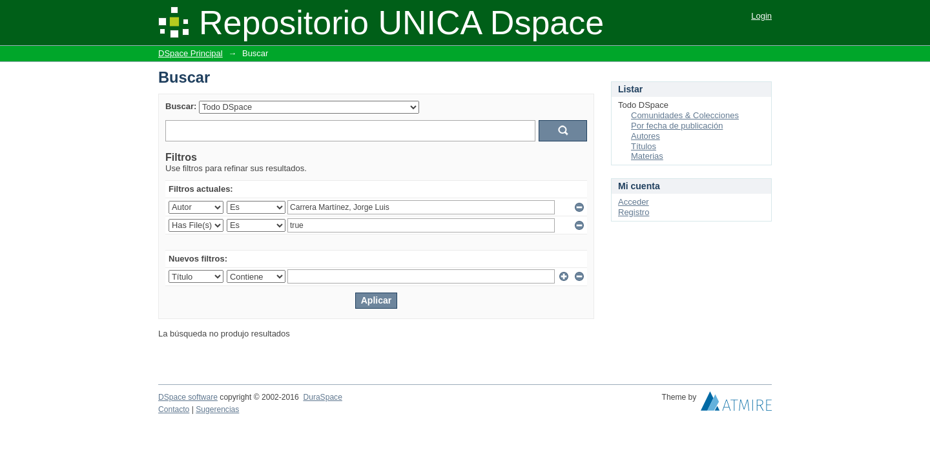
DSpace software (188, 397)
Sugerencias (217, 409)
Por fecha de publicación (677, 125)
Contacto (173, 409)
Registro (633, 212)
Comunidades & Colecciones (685, 115)
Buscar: (180, 106)
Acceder (633, 202)
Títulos (643, 146)
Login (761, 16)
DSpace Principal (190, 53)
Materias (647, 156)
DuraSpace (322, 397)
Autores (645, 136)
